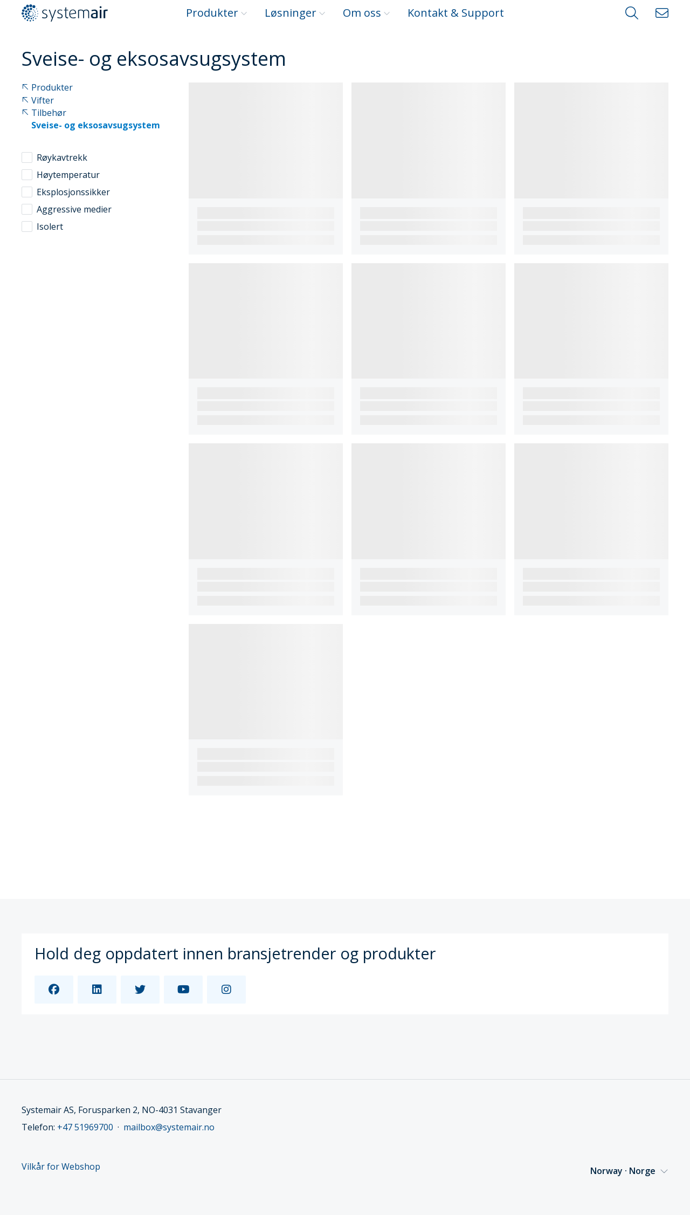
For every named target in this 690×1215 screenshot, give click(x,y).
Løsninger (295, 12)
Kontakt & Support (456, 12)
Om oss (366, 12)
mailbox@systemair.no (169, 1127)
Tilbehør (44, 113)
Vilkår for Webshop (61, 1167)
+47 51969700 (85, 1127)
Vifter (38, 100)
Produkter (216, 12)
